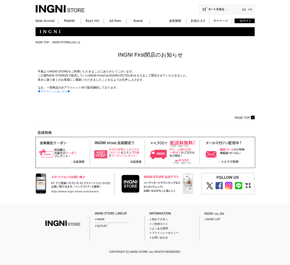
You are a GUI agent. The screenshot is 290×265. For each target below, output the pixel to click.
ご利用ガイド (160, 224)
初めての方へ (160, 219)
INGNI (100, 219)
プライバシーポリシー (165, 232)
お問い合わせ (160, 237)
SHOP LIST (213, 219)
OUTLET (102, 226)
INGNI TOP (42, 42)
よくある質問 (160, 228)
